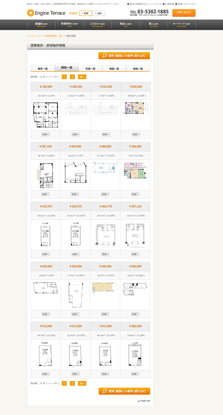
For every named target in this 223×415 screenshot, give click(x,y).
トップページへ (35, 36)
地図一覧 (114, 68)
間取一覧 (67, 68)
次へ (82, 76)
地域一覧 (138, 68)
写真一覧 (90, 68)
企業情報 (169, 4)
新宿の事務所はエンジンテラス (146, 4)
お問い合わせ (184, 12)
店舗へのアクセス (187, 4)
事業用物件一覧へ (55, 36)
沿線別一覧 (42, 68)
